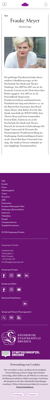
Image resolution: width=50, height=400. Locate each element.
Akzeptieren (33, 395)
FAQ (3, 181)
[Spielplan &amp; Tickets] (4, 4)
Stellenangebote (8, 191)
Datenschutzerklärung (24, 387)
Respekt (5, 219)
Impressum (6, 213)
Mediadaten (6, 216)
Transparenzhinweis (9, 222)
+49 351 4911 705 (8, 259)
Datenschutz (6, 203)
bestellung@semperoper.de (12, 262)
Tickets (4, 194)
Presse (4, 187)
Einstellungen (17, 395)
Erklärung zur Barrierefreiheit (13, 210)
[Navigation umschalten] (45, 4)
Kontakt (5, 184)
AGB (3, 200)
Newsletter (6, 197)
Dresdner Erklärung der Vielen (13, 206)
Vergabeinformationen (10, 225)
